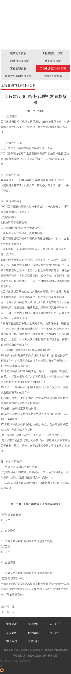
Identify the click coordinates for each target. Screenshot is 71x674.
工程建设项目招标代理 (53, 68)
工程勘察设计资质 (52, 53)
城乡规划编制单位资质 (18, 76)
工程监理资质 (18, 68)
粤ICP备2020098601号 (56, 650)
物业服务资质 (53, 60)
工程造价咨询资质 (18, 60)
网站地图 (17, 655)
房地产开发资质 (53, 76)
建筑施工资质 (18, 53)
